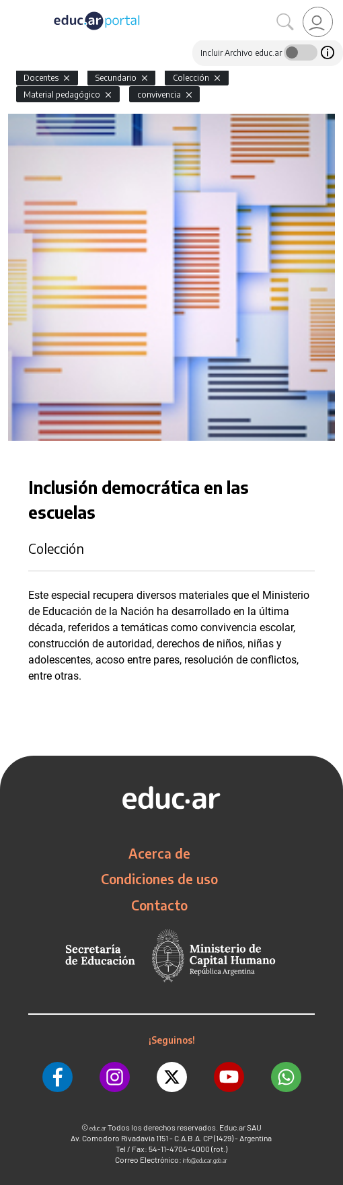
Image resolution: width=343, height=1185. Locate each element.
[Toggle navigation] (12, 7)
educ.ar (97, 1128)
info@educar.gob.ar (205, 1160)
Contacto (159, 905)
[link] (318, 22)
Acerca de (159, 853)
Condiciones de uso (159, 879)
